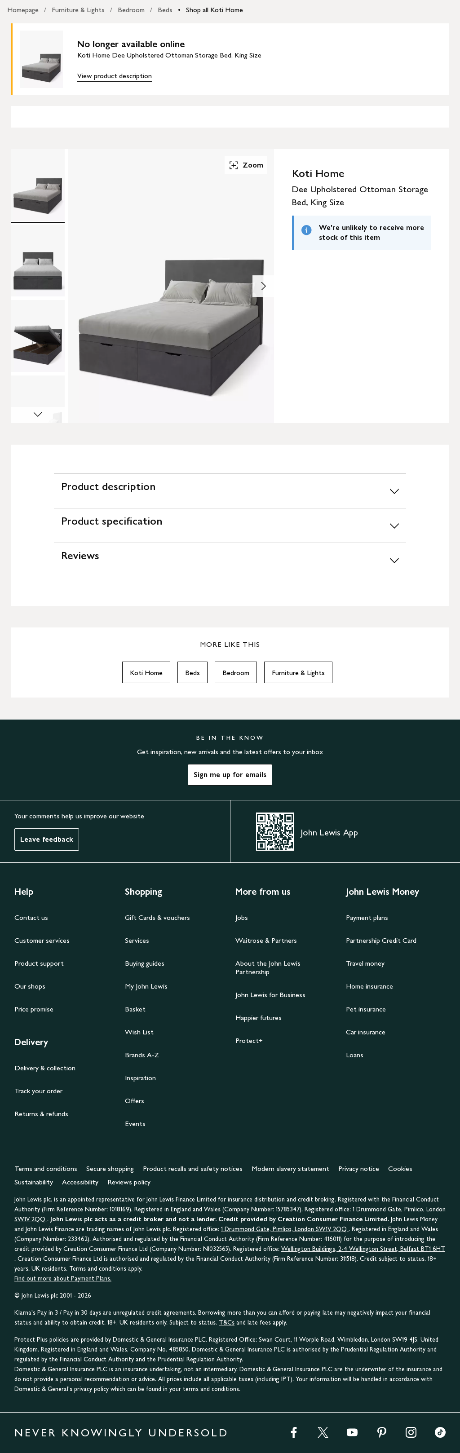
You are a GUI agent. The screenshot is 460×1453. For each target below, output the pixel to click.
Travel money (365, 963)
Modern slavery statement (290, 1168)
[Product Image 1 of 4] (38, 185)
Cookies (400, 1168)
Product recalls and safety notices (193, 1168)
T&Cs (226, 1322)
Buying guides (144, 963)
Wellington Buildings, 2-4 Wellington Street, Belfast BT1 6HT (363, 1249)
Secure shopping (110, 1168)
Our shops (29, 986)
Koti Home (146, 672)
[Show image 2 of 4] (263, 286)
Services (137, 940)
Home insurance (369, 986)
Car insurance (365, 1032)
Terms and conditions (45, 1168)
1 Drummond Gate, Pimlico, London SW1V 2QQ (285, 1229)
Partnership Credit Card (381, 940)
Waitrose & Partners (266, 940)
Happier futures (258, 1017)
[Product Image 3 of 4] (38, 336)
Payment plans (367, 917)
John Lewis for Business (270, 994)
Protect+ (249, 1040)
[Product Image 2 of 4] (38, 260)
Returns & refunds (41, 1113)
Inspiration (140, 1077)
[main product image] (48, 59)
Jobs (241, 917)
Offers (134, 1100)
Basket (135, 1009)
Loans (354, 1055)
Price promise (33, 1009)
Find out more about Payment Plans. (62, 1278)
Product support (39, 963)
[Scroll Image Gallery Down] (38, 415)
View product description (114, 75)
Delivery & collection (44, 1068)
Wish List (139, 1032)
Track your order (38, 1090)
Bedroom (131, 9)
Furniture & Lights (78, 9)
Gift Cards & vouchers (157, 917)
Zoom (245, 165)
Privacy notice (358, 1168)
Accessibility (80, 1182)
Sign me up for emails (230, 774)
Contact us (31, 917)
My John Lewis (146, 986)
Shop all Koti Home (214, 9)
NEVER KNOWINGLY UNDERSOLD (121, 1432)
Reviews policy (128, 1182)
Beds (165, 9)
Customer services (42, 940)
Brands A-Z (142, 1055)
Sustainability (33, 1182)
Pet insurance (366, 1009)
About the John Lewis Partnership (268, 967)
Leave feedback (46, 839)
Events (135, 1123)
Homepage (23, 9)
